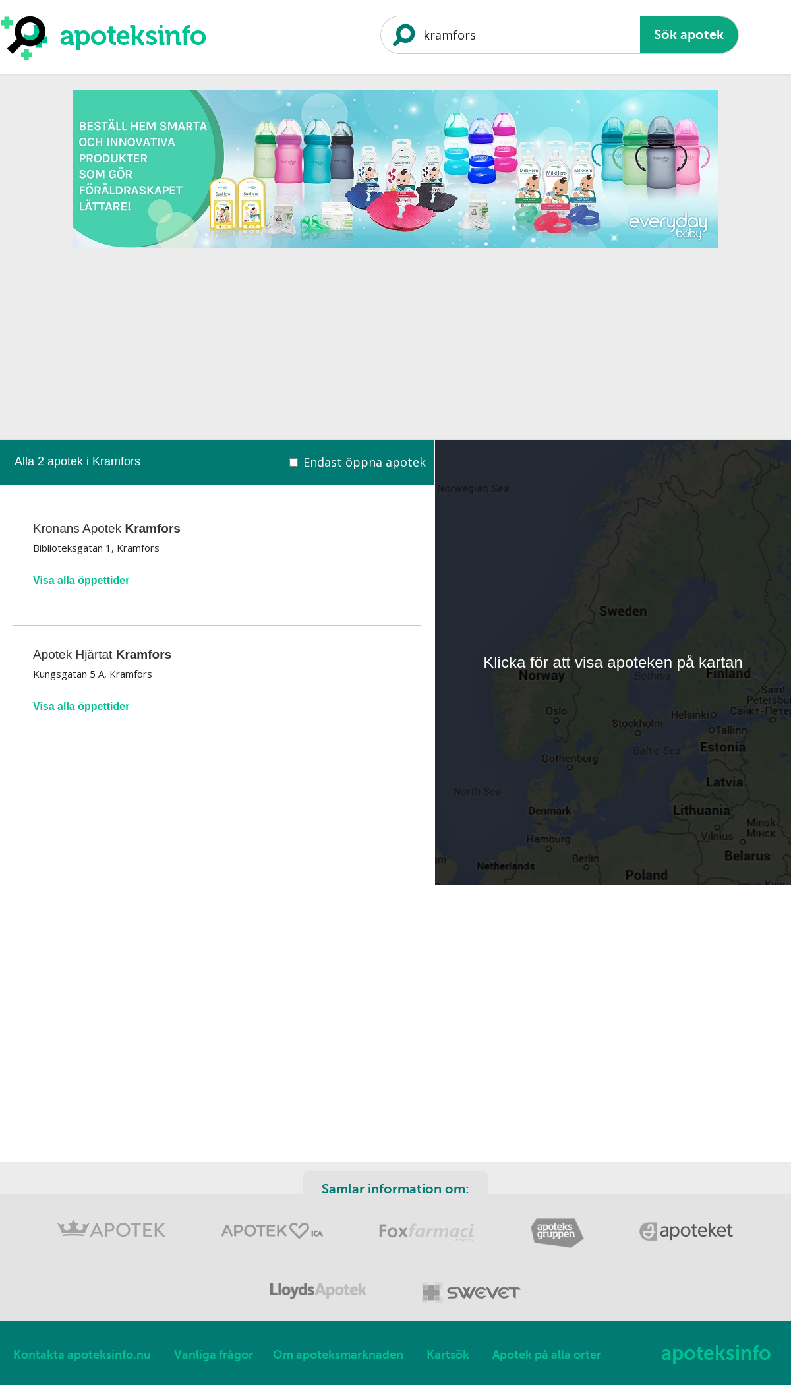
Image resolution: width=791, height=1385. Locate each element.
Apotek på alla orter (546, 1354)
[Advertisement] (395, 347)
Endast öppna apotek (364, 462)
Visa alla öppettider (81, 580)
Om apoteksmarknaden (338, 1354)
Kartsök (447, 1354)
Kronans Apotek (107, 528)
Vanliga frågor (213, 1354)
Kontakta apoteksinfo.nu (82, 1354)
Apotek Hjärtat (102, 654)
